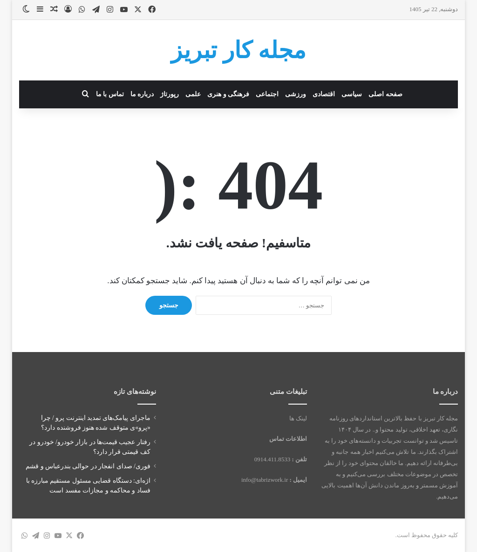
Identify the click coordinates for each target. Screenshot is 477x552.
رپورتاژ (169, 94)
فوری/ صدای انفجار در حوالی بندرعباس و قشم (88, 466)
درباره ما (142, 94)
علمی (193, 94)
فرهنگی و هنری (228, 94)
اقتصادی (324, 94)
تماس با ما (110, 94)
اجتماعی (267, 94)
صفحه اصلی (385, 94)
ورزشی (295, 94)
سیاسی (351, 94)
